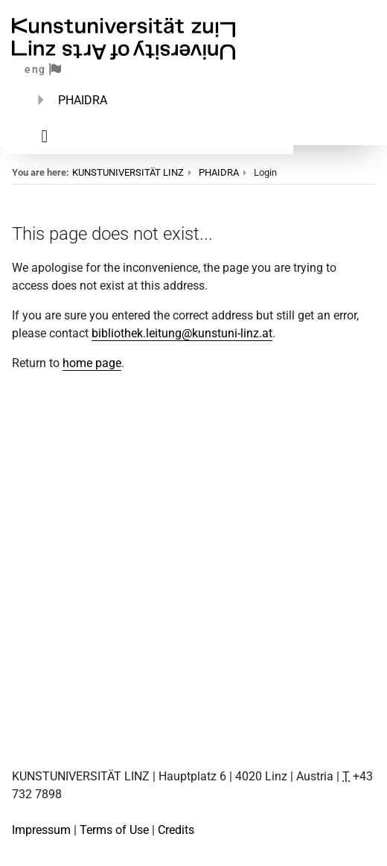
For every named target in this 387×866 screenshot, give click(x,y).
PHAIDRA (82, 100)
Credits (176, 830)
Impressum (41, 830)
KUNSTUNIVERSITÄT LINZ (128, 172)
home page (92, 363)
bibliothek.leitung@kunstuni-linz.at (182, 333)
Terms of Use (114, 830)
